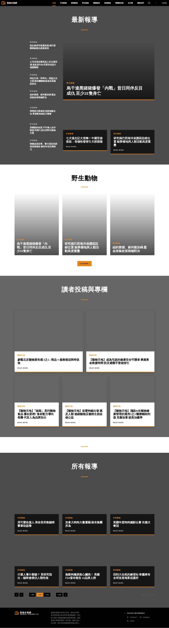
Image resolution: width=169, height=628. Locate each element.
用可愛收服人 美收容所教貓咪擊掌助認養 (36, 524)
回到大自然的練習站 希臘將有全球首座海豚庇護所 (131, 576)
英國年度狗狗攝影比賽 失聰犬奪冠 (131, 524)
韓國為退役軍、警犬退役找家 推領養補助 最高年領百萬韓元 (43, 147)
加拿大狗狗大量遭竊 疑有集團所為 (83, 524)
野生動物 (33, 91)
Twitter (132, 621)
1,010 (47, 595)
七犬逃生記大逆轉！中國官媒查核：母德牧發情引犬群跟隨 (84, 140)
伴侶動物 (33, 75)
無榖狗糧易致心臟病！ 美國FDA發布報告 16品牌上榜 (82, 576)
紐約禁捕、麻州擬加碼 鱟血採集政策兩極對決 (43, 96)
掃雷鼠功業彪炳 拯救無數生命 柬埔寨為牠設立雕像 (43, 112)
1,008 (32, 595)
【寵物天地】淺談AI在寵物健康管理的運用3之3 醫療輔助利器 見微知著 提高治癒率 (131, 414)
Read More (71, 146)
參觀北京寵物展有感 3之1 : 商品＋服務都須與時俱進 (48, 361)
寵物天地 (21, 355)
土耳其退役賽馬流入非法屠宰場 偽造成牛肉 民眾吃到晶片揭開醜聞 (43, 65)
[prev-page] (17, 595)
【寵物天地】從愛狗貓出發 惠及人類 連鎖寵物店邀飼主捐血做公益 (83, 414)
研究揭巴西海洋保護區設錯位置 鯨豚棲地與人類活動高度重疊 (132, 141)
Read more (22, 531)
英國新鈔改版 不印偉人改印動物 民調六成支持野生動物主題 (43, 130)
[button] (149, 3)
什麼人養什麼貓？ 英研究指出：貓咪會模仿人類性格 (34, 576)
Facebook (133, 617)
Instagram (146, 617)
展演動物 (33, 42)
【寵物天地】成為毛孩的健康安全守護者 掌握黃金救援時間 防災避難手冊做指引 (119, 361)
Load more (84, 264)
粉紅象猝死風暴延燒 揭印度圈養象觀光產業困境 (43, 47)
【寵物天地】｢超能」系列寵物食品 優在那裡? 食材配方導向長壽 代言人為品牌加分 (36, 414)
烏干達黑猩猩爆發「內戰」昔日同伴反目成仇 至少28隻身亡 (105, 91)
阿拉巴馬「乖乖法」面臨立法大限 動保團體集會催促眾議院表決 (43, 81)
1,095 (59, 595)
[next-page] (65, 595)
